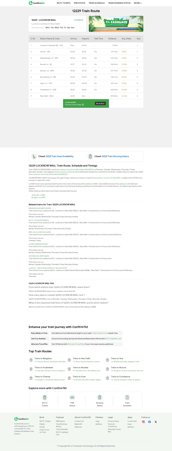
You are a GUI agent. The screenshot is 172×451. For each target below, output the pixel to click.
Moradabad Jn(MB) (90, 184)
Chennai (40, 361)
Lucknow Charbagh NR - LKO (51, 45)
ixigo (98, 421)
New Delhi (117, 178)
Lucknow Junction (103, 178)
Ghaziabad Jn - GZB (48, 90)
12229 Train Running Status (115, 156)
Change (78, 20)
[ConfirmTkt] (21, 419)
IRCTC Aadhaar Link (113, 339)
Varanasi (83, 361)
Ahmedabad (92, 371)
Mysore (46, 361)
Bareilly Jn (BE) (39, 195)
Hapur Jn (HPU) (39, 197)
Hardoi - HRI (45, 52)
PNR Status (79, 3)
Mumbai (90, 361)
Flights (42, 424)
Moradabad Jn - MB (48, 77)
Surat (99, 371)
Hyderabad (54, 361)
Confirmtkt (132, 421)
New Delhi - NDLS (47, 96)
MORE (138, 3)
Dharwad (140, 371)
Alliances (78, 427)
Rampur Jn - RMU (47, 71)
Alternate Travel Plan (75, 344)
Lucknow (97, 361)
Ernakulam (136, 380)
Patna (78, 361)
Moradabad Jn (122, 184)
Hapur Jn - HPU (46, 83)
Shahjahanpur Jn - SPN (49, 58)
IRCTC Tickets (63, 3)
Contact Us (79, 421)
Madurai (57, 380)
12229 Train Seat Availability (60, 156)
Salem (63, 380)
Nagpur (98, 380)
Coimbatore (49, 380)
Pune (137, 361)
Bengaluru (131, 361)
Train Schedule (97, 3)
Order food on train (100, 333)
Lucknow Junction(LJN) (68, 169)
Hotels (42, 427)
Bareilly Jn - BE (46, 64)
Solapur (92, 380)
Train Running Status (119, 3)
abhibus (99, 424)
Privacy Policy (113, 421)
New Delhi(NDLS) (87, 169)
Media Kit (78, 424)
